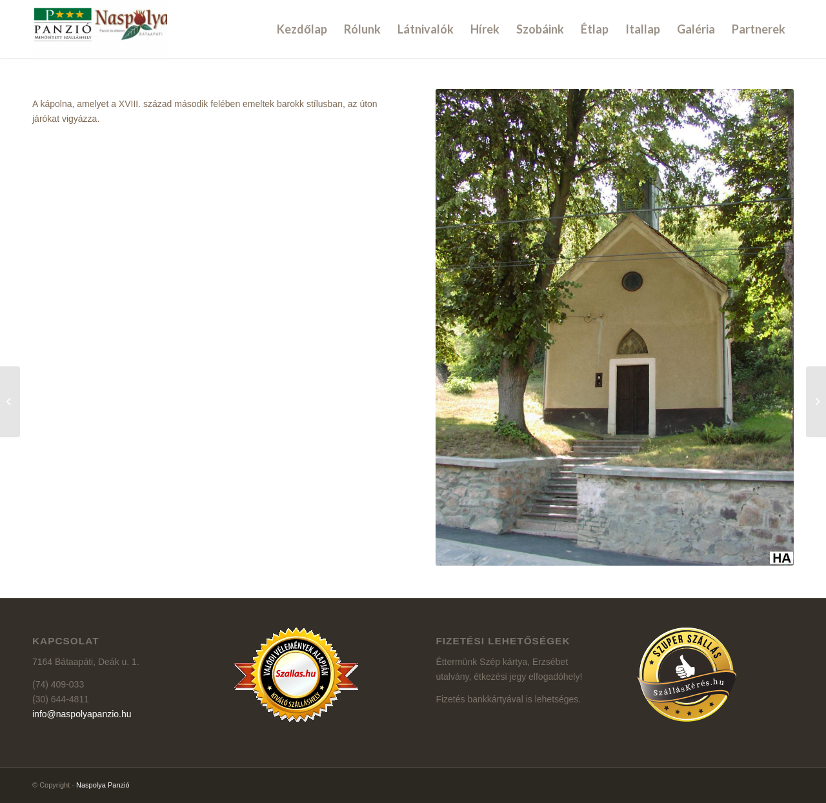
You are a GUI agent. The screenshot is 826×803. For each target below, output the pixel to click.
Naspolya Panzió (103, 785)
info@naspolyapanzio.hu (82, 714)
